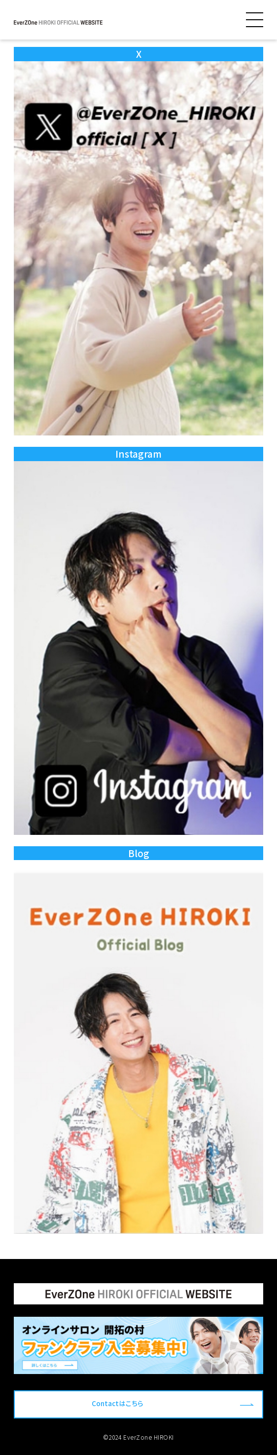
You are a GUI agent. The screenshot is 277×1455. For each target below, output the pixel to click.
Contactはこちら (117, 1403)
